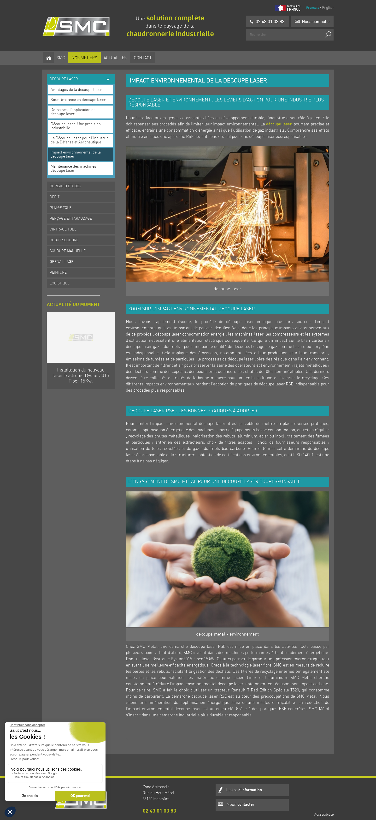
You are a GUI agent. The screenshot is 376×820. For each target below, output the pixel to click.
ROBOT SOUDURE (66, 238)
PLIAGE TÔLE (63, 205)
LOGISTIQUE (62, 281)
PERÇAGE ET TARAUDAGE (73, 216)
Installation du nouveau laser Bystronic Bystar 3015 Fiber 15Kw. (82, 373)
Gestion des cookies (316, 810)
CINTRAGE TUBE (65, 227)
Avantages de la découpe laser (78, 87)
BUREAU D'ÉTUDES (67, 184)
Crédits (326, 795)
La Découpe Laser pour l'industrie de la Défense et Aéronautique (82, 138)
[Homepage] (77, 26)
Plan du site (322, 803)
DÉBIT (57, 194)
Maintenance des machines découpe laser (75, 166)
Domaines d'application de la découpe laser (77, 109)
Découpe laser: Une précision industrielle (78, 123)
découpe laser (277, 121)
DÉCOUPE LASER (81, 76)
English (325, 8)
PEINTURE (60, 270)
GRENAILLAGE (64, 259)
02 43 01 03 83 (141, 804)
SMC (61, 57)
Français (311, 8)
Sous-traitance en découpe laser (80, 97)
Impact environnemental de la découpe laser (78, 152)
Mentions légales (318, 788)
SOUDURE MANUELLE (70, 248)
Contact (143, 57)
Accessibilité (322, 780)
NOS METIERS (85, 57)
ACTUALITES (115, 57)
